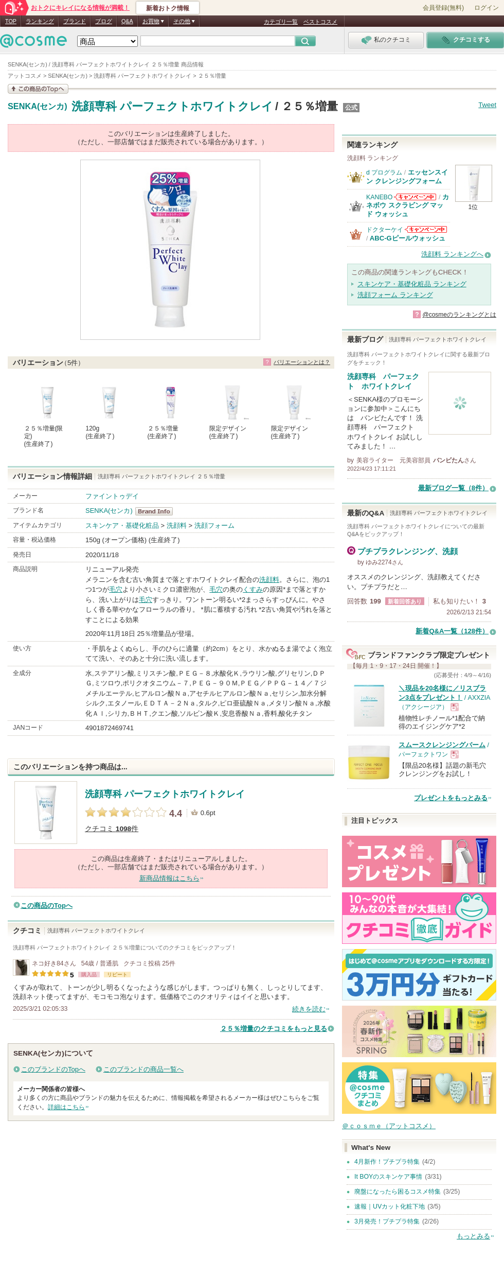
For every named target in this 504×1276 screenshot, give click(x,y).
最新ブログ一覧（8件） (453, 488)
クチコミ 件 (111, 829)
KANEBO (379, 197)
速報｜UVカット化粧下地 (389, 1206)
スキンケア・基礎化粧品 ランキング (411, 284)
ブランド (74, 21)
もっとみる (473, 1236)
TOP (10, 21)
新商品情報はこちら (169, 878)
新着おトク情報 (167, 8)
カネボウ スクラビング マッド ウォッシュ (407, 205)
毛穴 (115, 589)
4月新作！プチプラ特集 (387, 1161)
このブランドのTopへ (53, 1069)
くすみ (253, 589)
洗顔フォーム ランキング (395, 295)
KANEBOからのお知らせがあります (415, 197)
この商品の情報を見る (38, 89)
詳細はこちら (66, 1107)
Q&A (127, 21)
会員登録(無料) (443, 7)
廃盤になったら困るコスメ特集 (397, 1191)
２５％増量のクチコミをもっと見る (273, 1028)
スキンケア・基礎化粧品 (122, 525)
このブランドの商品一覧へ (143, 1069)
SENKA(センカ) (37, 106)
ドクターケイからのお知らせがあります (425, 229)
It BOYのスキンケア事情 (388, 1176)
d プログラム (384, 172)
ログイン (486, 7)
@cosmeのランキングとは (459, 314)
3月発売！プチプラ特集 (387, 1221)
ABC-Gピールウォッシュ (407, 238)
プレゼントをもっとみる (451, 798)
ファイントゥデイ (112, 496)
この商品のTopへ (47, 905)
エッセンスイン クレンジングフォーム (407, 176)
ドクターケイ (384, 229)
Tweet (487, 105)
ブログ (103, 21)
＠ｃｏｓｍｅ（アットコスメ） (389, 1126)
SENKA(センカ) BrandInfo (157, 511)
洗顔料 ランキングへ (452, 254)
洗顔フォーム (214, 525)
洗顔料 (177, 525)
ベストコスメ (320, 22)
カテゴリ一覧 (281, 22)
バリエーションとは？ (302, 362)
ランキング (40, 21)
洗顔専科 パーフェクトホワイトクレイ (172, 106)
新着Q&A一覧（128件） (452, 631)
